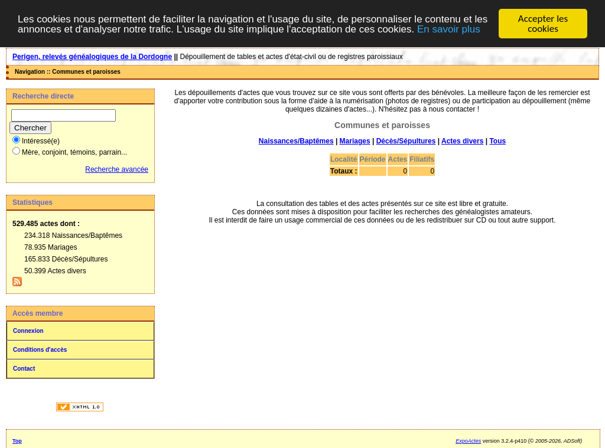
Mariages (355, 141)
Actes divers (462, 141)
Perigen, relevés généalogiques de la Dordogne (92, 57)
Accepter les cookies (543, 23)
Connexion (28, 331)
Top (17, 441)
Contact (24, 368)
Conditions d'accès (40, 349)
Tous (497, 141)
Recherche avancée (116, 169)
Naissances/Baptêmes (296, 141)
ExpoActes (468, 441)
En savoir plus (448, 28)
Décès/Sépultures (406, 141)
